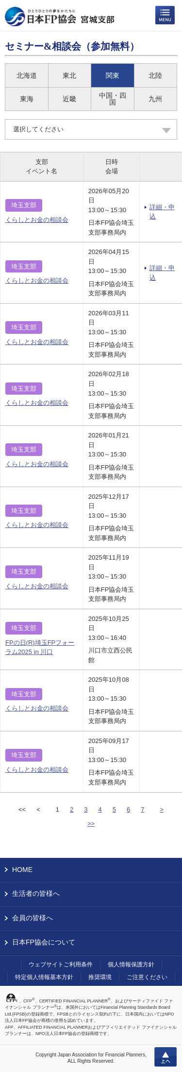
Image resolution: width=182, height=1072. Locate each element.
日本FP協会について (43, 942)
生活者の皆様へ (36, 893)
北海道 (27, 75)
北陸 (155, 75)
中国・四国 (112, 98)
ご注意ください (147, 977)
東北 (69, 75)
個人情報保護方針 (131, 964)
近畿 (69, 99)
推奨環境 (100, 977)
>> (91, 823)
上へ (165, 1057)
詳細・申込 (162, 211)
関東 (112, 75)
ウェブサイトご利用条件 (61, 964)
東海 (26, 99)
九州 (155, 99)
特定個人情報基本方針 (44, 977)
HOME (22, 869)
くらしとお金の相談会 (36, 219)
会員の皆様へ (32, 918)
